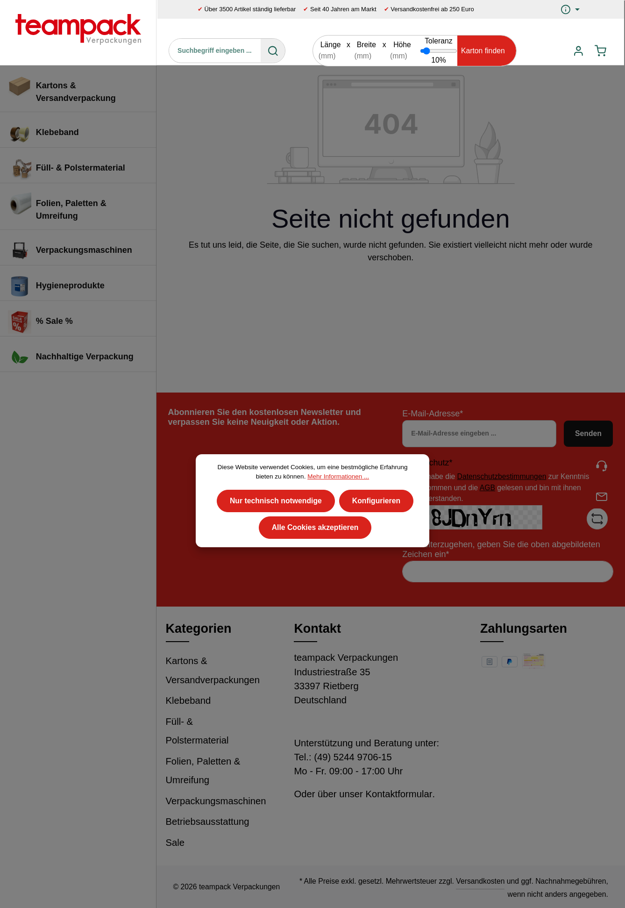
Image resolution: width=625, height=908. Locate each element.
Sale (175, 842)
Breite (366, 45)
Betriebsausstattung (207, 821)
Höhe (402, 45)
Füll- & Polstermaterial (197, 731)
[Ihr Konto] (578, 51)
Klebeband (188, 700)
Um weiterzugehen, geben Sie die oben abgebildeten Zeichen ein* (501, 549)
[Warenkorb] (600, 51)
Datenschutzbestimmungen (502, 476)
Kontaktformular (398, 794)
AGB (487, 488)
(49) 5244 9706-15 (353, 757)
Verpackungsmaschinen (216, 801)
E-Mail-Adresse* (432, 413)
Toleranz (439, 41)
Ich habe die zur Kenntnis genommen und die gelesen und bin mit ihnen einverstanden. (502, 487)
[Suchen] (273, 50)
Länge (330, 45)
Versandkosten (480, 881)
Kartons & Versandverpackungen (213, 670)
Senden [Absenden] (588, 433)
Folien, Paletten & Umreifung (203, 771)
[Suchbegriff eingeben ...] (215, 50)
